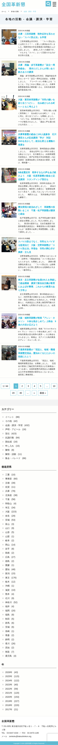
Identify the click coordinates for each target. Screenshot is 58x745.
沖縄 (7, 586)
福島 (7, 614)
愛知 (7, 569)
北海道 (8, 495)
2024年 (8, 680)
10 (54, 386)
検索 (48, 3)
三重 (7, 474)
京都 (7, 483)
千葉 (7, 499)
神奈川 (8, 602)
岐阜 (7, 540)
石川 (7, 598)
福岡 (7, 610)
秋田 (7, 619)
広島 (7, 557)
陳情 (7, 450)
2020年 (8, 697)
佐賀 (7, 487)
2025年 (8, 676)
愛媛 (7, 565)
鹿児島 (8, 656)
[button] (54, 4)
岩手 (7, 549)
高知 (7, 647)
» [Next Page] (34, 393)
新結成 (8, 441)
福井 (7, 606)
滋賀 (7, 590)
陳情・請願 (10, 454)
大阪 (7, 511)
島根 (7, 553)
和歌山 (8, 503)
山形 (7, 532)
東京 (7, 577)
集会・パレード (12, 458)
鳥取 (7, 652)
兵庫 (7, 491)
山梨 (7, 536)
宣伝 (7, 433)
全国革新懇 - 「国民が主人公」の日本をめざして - (25, 4)
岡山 (7, 544)
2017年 (8, 709)
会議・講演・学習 (14, 425)
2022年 (8, 689)
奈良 (7, 516)
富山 (7, 524)
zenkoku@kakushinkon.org (20, 736)
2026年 (8, 672)
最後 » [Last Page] (43, 393)
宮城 (7, 520)
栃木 (7, 581)
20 (13, 393)
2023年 (8, 684)
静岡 (7, 639)
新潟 (7, 573)
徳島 (7, 561)
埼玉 (7, 507)
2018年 (8, 705)
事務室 (8, 478)
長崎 (7, 631)
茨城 (7, 627)
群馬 (7, 623)
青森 (7, 635)
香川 (7, 643)
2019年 (8, 701)
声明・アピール (12, 429)
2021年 (8, 693)
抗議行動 (9, 437)
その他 (8, 421)
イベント (9, 417)
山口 (7, 528)
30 (20, 393)
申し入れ (9, 446)
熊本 (7, 594)
